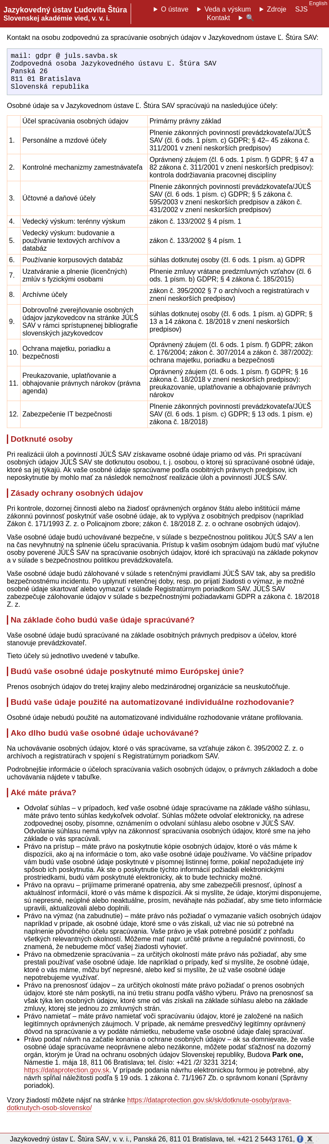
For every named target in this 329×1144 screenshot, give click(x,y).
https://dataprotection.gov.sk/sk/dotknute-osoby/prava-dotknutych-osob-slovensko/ (149, 1112)
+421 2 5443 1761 (265, 1139)
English (318, 3)
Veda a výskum (227, 9)
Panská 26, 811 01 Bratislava (177, 1139)
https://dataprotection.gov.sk (66, 1078)
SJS (301, 9)
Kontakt (218, 17)
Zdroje (276, 9)
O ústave (174, 9)
